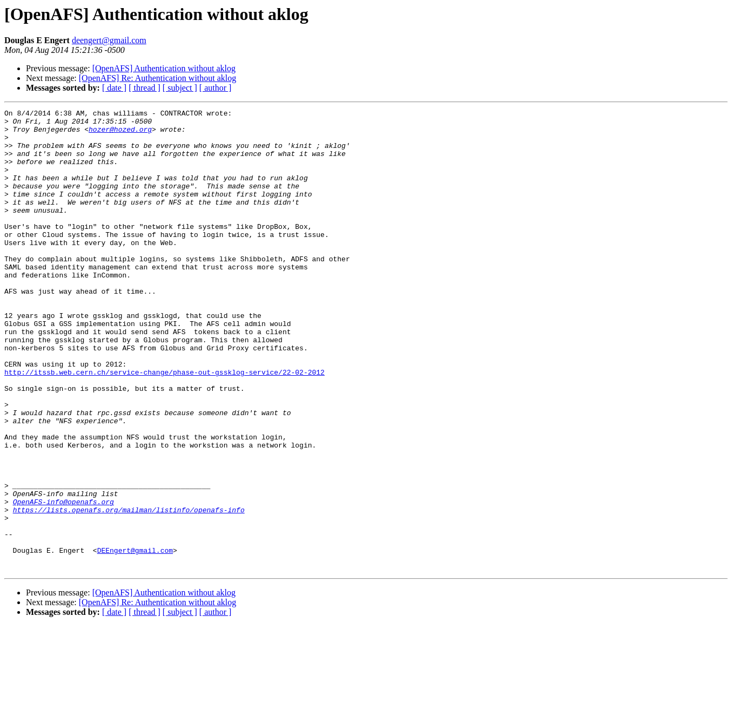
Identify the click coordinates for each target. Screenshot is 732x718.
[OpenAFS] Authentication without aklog (164, 68)
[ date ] (114, 87)
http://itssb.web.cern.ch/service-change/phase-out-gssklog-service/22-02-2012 (164, 425)
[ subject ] (180, 87)
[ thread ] (144, 87)
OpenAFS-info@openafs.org (63, 581)
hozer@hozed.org (120, 134)
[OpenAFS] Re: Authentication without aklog (158, 78)
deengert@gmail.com (109, 40)
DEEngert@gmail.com (135, 639)
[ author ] (215, 87)
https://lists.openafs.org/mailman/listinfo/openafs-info (129, 590)
